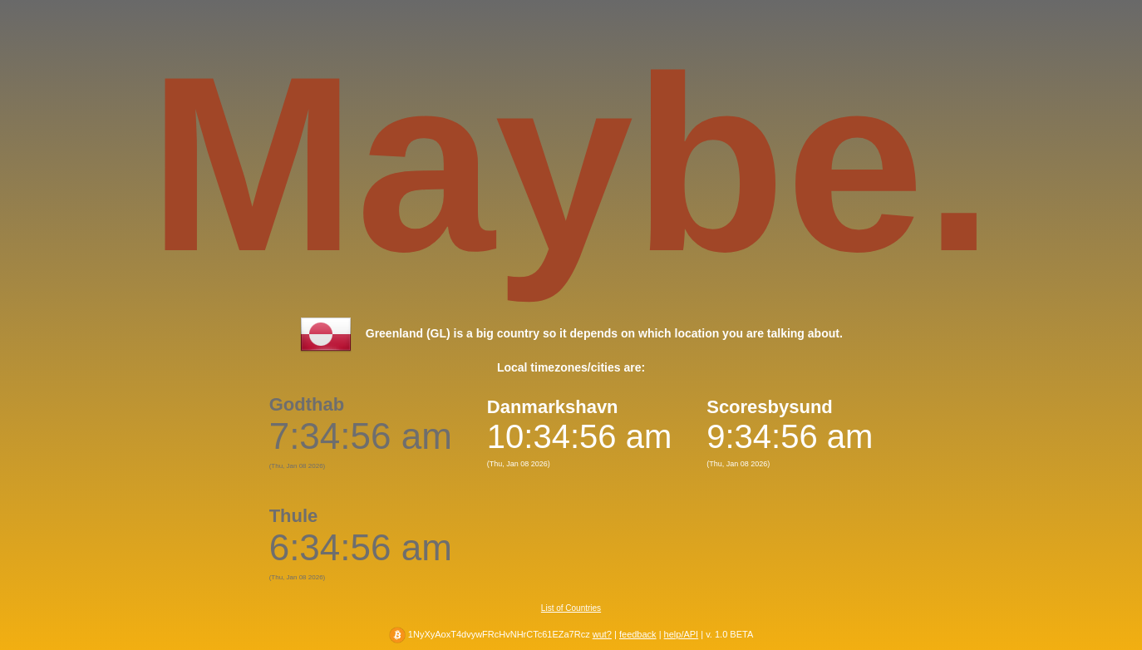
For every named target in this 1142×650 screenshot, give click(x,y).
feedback (638, 634)
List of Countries (571, 608)
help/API (681, 634)
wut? (602, 634)
